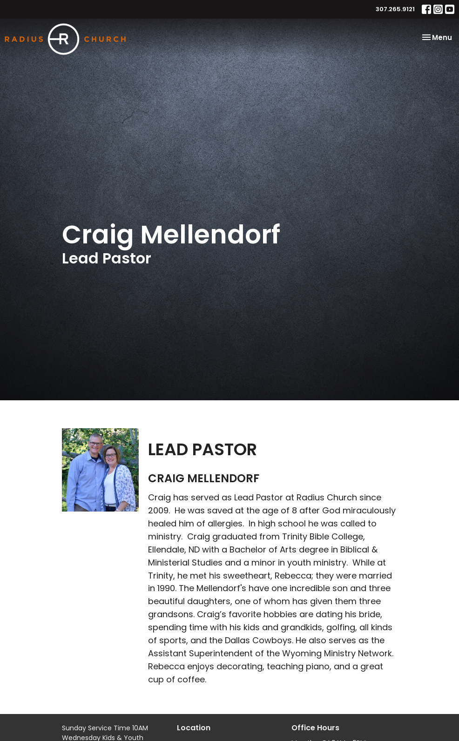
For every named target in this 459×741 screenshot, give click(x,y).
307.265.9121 (395, 9)
